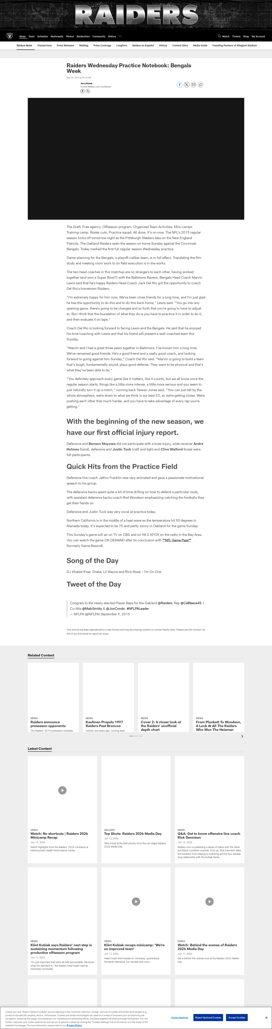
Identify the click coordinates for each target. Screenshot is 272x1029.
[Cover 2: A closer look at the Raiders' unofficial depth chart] (163, 679)
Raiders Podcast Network (189, 960)
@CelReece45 (191, 603)
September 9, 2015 (115, 614)
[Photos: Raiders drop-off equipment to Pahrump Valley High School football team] (136, 861)
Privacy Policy (40, 983)
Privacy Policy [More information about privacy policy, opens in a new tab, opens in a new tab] (74, 1025)
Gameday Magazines (189, 989)
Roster (73, 960)
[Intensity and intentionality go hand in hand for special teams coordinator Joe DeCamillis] (62, 860)
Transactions (73, 983)
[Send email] (193, 86)
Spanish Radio (190, 983)
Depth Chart (73, 966)
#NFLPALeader (139, 608)
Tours (148, 994)
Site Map (40, 989)
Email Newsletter (231, 966)
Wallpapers (231, 977)
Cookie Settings (179, 1017)
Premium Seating (108, 966)
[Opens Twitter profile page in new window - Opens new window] (88, 91)
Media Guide (190, 994)
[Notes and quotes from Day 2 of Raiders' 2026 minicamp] (136, 902)
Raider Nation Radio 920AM (190, 972)
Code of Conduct (148, 989)
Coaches (73, 972)
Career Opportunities (40, 960)
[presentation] (242, 737)
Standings (73, 989)
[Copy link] (200, 85)
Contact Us (40, 977)
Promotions (230, 994)
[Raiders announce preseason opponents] (53, 681)
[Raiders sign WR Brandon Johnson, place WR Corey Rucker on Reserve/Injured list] (62, 906)
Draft (73, 1000)
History (73, 994)
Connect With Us (231, 960)
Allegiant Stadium (148, 960)
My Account (107, 977)
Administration (40, 966)
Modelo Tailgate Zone (231, 972)
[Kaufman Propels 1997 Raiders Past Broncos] (108, 679)
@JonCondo (116, 608)
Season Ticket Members (108, 960)
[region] (136, 1018)
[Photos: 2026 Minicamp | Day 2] (209, 854)
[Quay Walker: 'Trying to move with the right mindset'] (209, 902)
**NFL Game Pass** (177, 540)
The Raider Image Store (231, 989)
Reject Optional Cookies (208, 1017)
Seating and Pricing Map (107, 972)
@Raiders (165, 603)
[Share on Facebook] (179, 86)
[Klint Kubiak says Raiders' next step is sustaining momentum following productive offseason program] (62, 817)
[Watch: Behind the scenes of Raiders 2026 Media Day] (209, 813)
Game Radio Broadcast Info (189, 966)
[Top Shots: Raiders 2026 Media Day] (136, 769)
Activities (231, 983)
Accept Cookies (236, 1017)
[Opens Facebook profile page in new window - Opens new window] (82, 91)
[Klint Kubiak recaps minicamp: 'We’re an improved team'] (136, 813)
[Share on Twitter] (186, 86)
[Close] (266, 1018)
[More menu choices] (120, 36)
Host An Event (148, 983)
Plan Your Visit (148, 972)
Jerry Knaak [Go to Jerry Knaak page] (86, 83)
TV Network (189, 977)
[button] (131, 736)
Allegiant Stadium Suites (148, 977)
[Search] (219, 36)
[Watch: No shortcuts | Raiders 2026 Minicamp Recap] (62, 771)
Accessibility (40, 972)
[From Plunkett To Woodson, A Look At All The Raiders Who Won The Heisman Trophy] (218, 685)
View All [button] (136, 931)
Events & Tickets (148, 966)
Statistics (73, 977)
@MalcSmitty (92, 608)
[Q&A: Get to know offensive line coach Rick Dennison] (209, 775)
